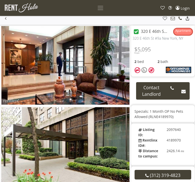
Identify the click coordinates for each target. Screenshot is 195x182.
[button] (163, 8)
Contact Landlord (151, 90)
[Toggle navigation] (100, 8)
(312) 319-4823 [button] (163, 175)
